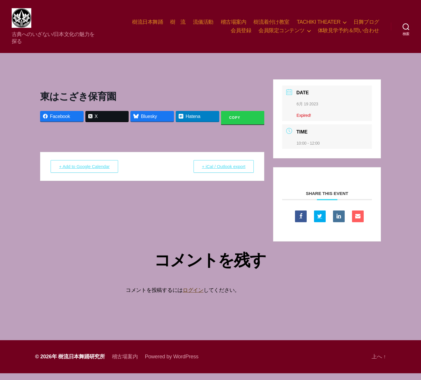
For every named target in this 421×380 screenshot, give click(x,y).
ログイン (193, 297)
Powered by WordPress (171, 363)
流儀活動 (203, 25)
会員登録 (241, 34)
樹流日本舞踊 (147, 25)
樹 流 (178, 25)
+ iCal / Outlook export (224, 173)
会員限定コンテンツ (281, 34)
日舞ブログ (366, 25)
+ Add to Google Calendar (84, 173)
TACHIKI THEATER (319, 25)
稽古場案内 (233, 25)
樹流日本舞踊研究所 (81, 363)
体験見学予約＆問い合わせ (348, 34)
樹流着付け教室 (271, 25)
